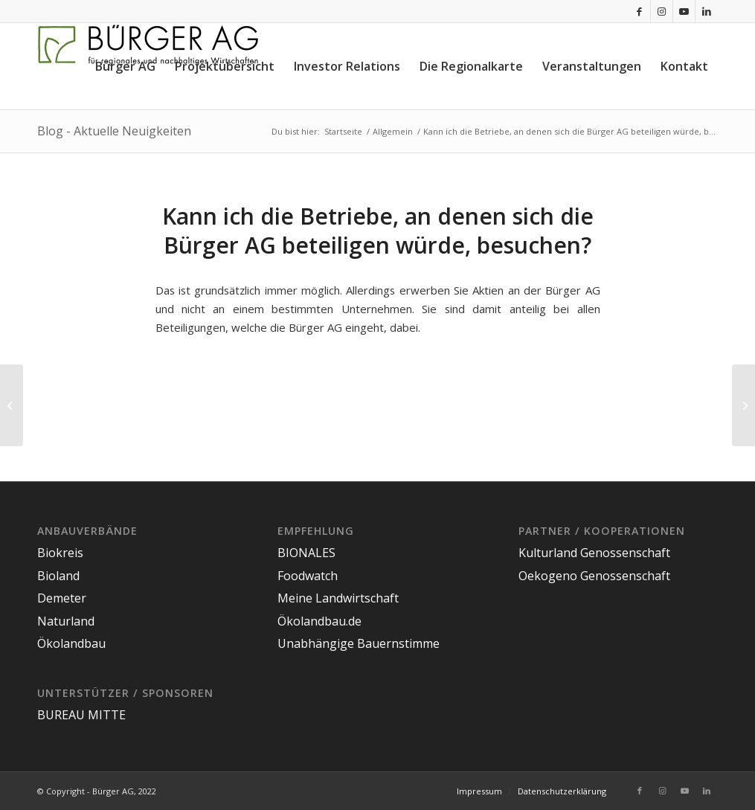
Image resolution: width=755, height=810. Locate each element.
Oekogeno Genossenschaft (594, 576)
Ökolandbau (71, 643)
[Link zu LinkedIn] (706, 11)
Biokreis (60, 552)
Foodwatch (307, 576)
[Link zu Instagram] (661, 11)
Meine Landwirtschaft (338, 598)
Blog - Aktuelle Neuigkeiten (114, 131)
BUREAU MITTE (81, 715)
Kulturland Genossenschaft (594, 552)
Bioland (58, 576)
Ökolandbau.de (319, 621)
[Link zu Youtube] (684, 11)
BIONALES (306, 552)
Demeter (61, 598)
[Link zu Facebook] (639, 11)
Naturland (65, 621)
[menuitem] (125, 66)
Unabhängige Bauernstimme (358, 643)
